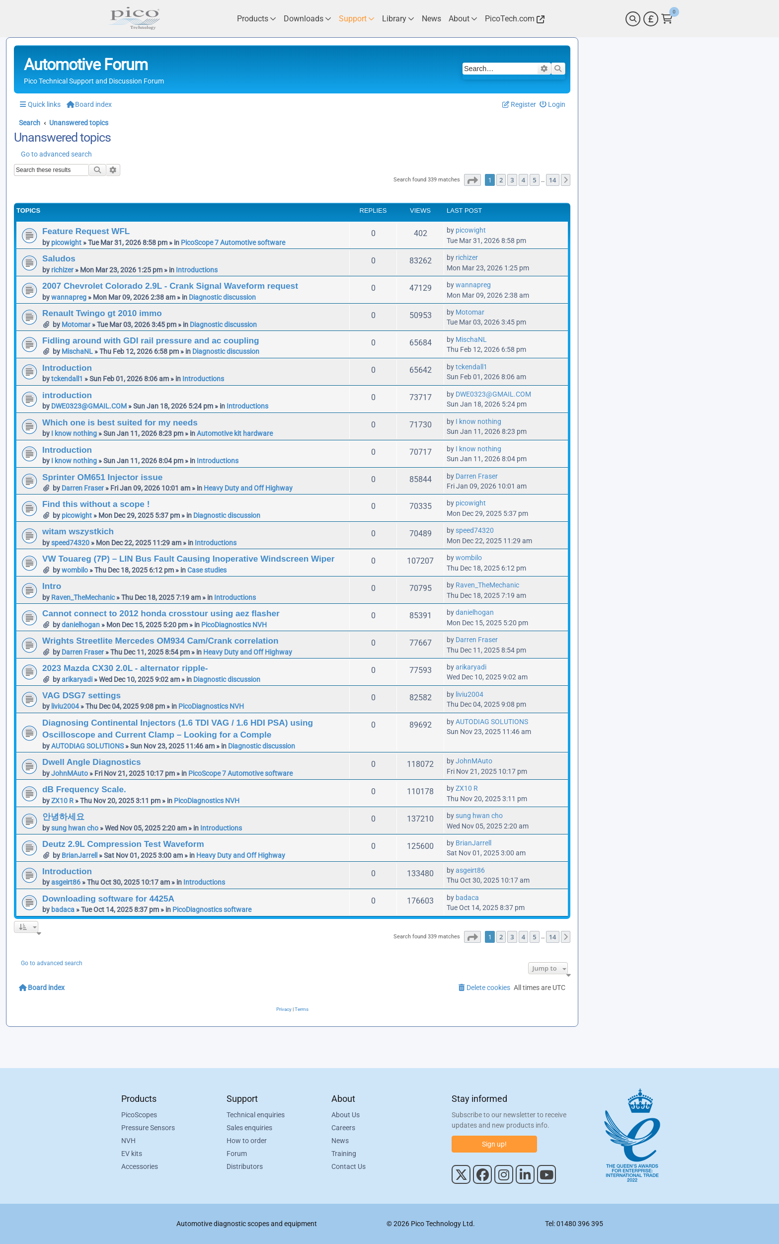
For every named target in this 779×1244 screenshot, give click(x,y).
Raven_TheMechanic (83, 597)
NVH (128, 1141)
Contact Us (348, 1166)
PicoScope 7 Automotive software (233, 243)
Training (343, 1154)
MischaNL (77, 351)
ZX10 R (62, 801)
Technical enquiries (256, 1115)
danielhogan (81, 625)
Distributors (245, 1166)
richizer (62, 270)
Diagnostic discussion (222, 297)
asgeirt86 (65, 882)
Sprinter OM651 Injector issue (102, 477)
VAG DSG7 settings (81, 695)
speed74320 (70, 543)
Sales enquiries (249, 1128)
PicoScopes (139, 1115)
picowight (66, 243)
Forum (237, 1154)
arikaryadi (77, 679)
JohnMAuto (69, 773)
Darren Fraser (83, 488)
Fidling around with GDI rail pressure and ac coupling (150, 340)
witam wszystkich (78, 531)
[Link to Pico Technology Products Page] (256, 18)
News (340, 1141)
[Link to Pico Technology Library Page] (398, 18)
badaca (63, 909)
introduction (67, 395)
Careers (343, 1128)
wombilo (75, 570)
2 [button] (501, 179)
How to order (247, 1141)
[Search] (632, 18)
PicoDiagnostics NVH (234, 625)
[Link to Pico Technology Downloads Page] (307, 18)
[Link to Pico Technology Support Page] (357, 18)
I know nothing (74, 433)
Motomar (76, 325)
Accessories (139, 1166)
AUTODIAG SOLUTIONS (87, 746)
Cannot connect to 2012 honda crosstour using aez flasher (161, 613)
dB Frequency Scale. (84, 789)
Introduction (67, 368)
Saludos (59, 258)
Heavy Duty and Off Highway (248, 488)
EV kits (131, 1154)
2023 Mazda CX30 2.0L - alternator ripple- (125, 668)
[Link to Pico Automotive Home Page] (133, 18)
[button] (472, 180)
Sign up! (494, 1144)
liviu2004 (65, 706)
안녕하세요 (63, 817)
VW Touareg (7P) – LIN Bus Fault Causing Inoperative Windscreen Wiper (188, 559)
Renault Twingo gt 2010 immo (102, 313)
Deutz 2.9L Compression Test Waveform (123, 844)
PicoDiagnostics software (211, 909)
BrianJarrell (79, 855)
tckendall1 (67, 379)
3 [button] (512, 179)
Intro (51, 586)
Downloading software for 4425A (108, 899)
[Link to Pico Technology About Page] (463, 18)
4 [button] (523, 179)
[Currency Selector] (650, 18)
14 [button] (552, 179)
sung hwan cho (74, 828)
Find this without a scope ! (96, 504)
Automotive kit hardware (235, 433)
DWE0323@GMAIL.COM (89, 406)
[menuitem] (553, 104)
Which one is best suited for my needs (120, 422)
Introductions (197, 270)
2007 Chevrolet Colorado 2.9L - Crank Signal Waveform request (170, 286)
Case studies (207, 570)
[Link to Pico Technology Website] (513, 18)
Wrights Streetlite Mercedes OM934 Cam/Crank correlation (160, 641)
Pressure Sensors (148, 1128)
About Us (345, 1115)
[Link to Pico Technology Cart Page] (667, 19)
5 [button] (534, 179)
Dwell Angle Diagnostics (91, 762)
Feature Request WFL (86, 231)
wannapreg (68, 297)
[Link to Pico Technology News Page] (431, 18)
